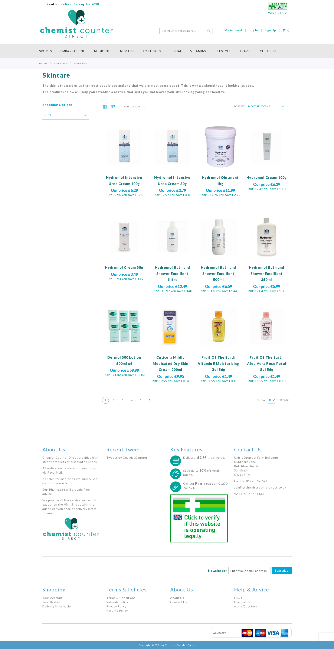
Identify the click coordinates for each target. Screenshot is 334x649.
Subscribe (281, 570)
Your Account (52, 598)
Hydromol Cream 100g (266, 177)
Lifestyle (61, 63)
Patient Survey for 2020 (79, 4)
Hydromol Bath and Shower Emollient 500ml (218, 273)
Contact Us (178, 602)
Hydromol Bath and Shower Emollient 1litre (172, 273)
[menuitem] (47, 51)
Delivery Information (57, 606)
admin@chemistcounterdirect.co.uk (260, 487)
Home (43, 63)
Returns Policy (117, 610)
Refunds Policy (117, 602)
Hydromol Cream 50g (124, 267)
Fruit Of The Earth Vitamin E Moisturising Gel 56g (218, 363)
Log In (253, 30)
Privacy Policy (116, 606)
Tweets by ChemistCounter (126, 457)
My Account (233, 30)
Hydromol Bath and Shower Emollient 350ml (266, 273)
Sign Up (270, 30)
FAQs (238, 598)
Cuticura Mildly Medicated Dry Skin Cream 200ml (170, 363)
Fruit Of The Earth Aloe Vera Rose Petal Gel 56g (266, 363)
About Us (177, 598)
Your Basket (51, 602)
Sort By (239, 106)
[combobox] (186, 31)
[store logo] (76, 24)
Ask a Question (245, 606)
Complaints (242, 602)
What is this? (277, 13)
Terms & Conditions (121, 598)
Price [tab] (47, 115)
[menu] (167, 51)
